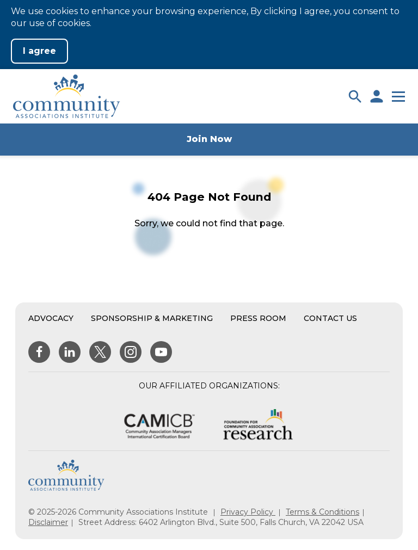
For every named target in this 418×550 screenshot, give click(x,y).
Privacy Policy (247, 512)
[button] (354, 96)
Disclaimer (48, 522)
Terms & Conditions (322, 512)
